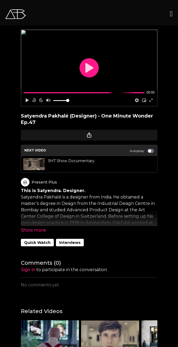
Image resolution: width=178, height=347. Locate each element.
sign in (28, 269)
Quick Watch (37, 242)
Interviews (70, 242)
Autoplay (142, 151)
